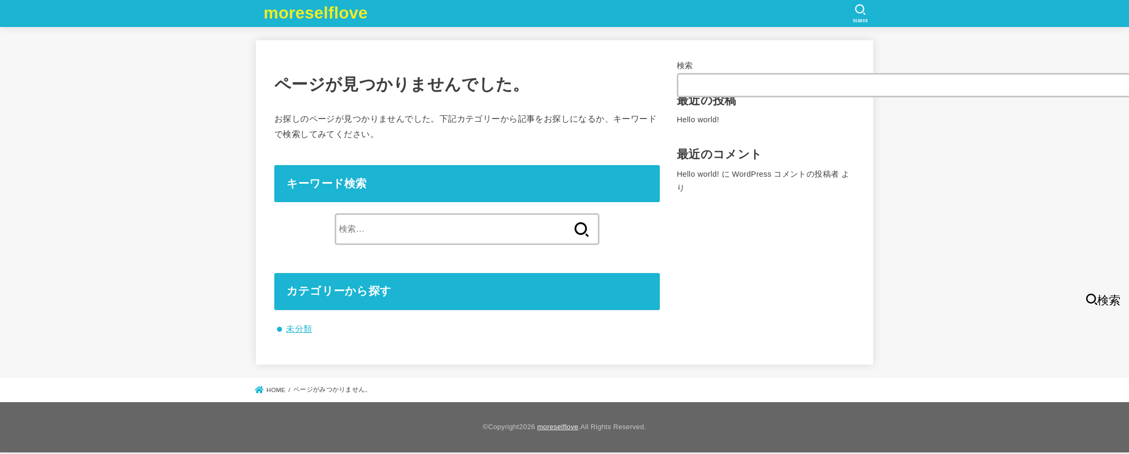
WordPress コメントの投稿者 (785, 174)
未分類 (299, 328)
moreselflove (316, 13)
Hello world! (698, 119)
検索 (685, 65)
